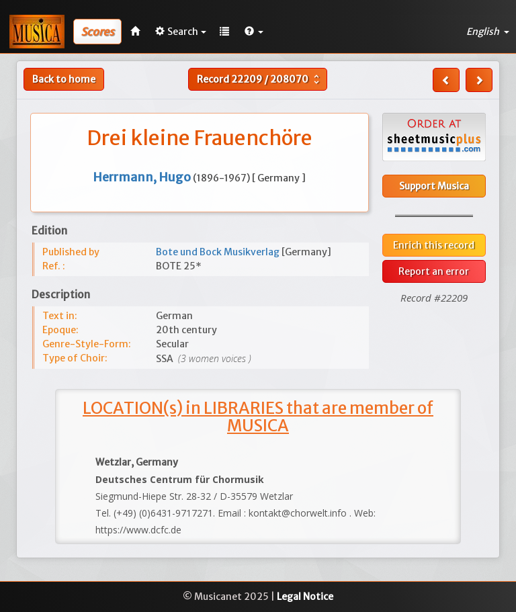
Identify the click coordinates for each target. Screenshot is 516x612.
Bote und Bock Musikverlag (219, 252)
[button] (254, 31)
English (487, 32)
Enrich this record (433, 245)
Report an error (433, 271)
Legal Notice (305, 597)
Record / (259, 79)
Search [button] (180, 32)
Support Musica (434, 186)
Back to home (63, 79)
